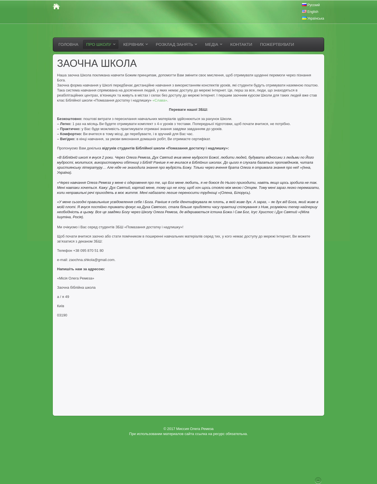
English (310, 12)
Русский (311, 5)
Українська (313, 18)
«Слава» (159, 100)
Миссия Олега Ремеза (195, 429)
